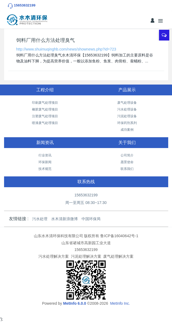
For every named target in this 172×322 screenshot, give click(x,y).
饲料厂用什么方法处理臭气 (45, 40)
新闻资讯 (45, 142)
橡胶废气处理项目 (45, 109)
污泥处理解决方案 (86, 256)
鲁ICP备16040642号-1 (119, 236)
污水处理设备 (127, 109)
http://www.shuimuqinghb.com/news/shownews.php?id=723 (66, 49)
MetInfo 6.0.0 (74, 303)
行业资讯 (44, 155)
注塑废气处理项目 (45, 116)
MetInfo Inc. (120, 303)
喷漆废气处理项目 (45, 123)
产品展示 (127, 90)
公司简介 (127, 155)
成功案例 (127, 130)
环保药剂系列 (127, 123)
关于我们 (127, 142)
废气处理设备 (127, 103)
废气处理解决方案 (118, 256)
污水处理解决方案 (53, 256)
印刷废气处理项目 (45, 103)
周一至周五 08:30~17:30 (85, 202)
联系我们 (127, 169)
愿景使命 (127, 162)
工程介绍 (45, 90)
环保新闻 (44, 162)
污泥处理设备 (127, 116)
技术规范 (44, 169)
